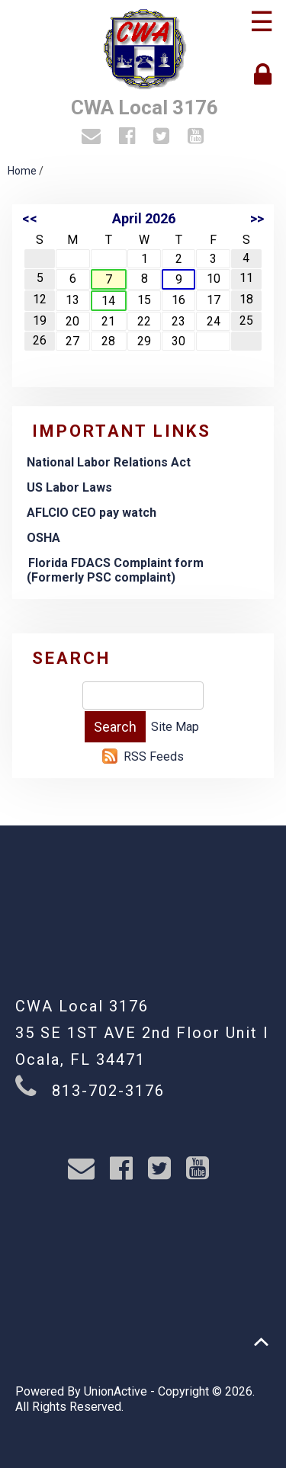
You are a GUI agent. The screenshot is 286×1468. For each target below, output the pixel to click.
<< (29, 218)
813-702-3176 (108, 1091)
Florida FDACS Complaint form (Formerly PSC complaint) (115, 570)
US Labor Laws (69, 487)
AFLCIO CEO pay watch (91, 512)
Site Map (175, 727)
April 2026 (143, 218)
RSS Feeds (154, 756)
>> (257, 218)
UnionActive (115, 1391)
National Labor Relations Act (109, 462)
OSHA (43, 537)
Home (22, 171)
